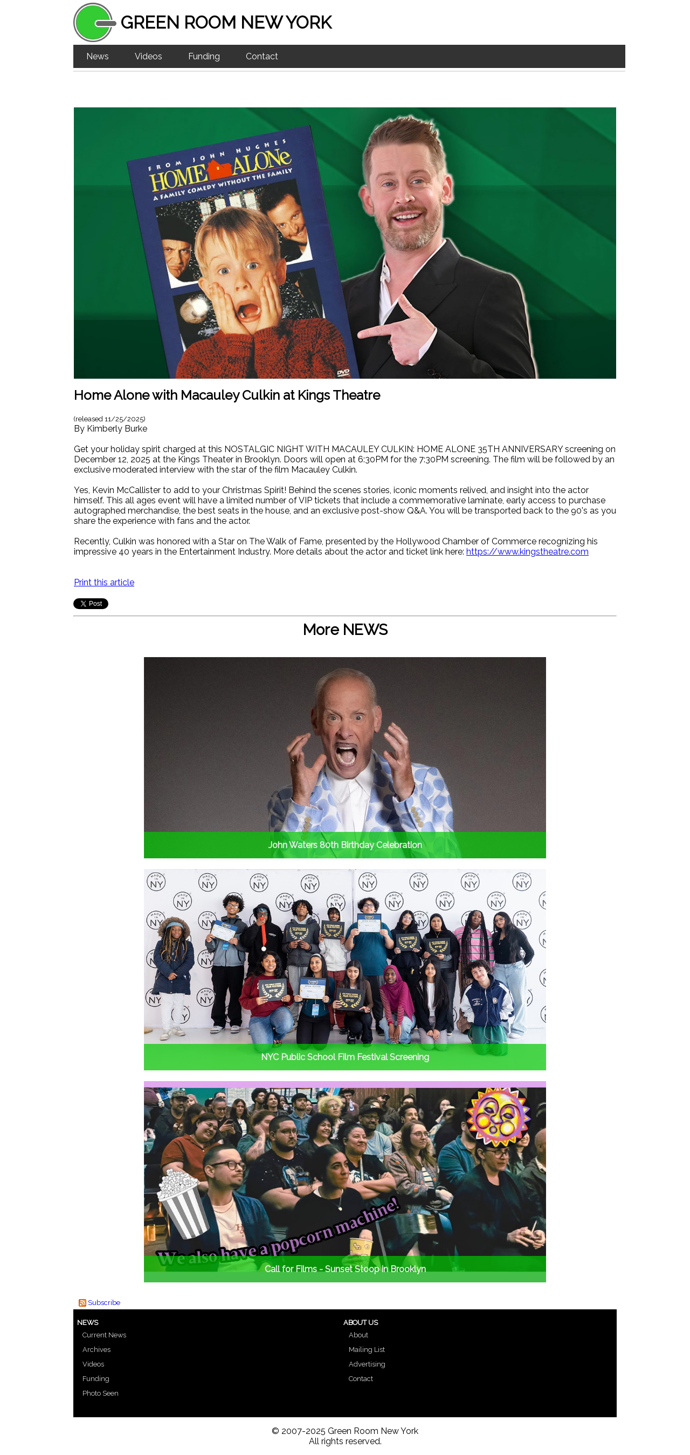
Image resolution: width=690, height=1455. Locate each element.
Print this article (104, 582)
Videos (148, 56)
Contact (262, 56)
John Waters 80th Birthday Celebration (345, 845)
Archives (96, 1349)
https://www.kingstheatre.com (527, 552)
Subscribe (104, 1303)
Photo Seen (100, 1393)
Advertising (367, 1364)
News (97, 56)
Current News (104, 1335)
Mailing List (367, 1349)
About (358, 1335)
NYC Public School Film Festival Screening (345, 1057)
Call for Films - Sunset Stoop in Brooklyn (345, 1269)
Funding (204, 56)
